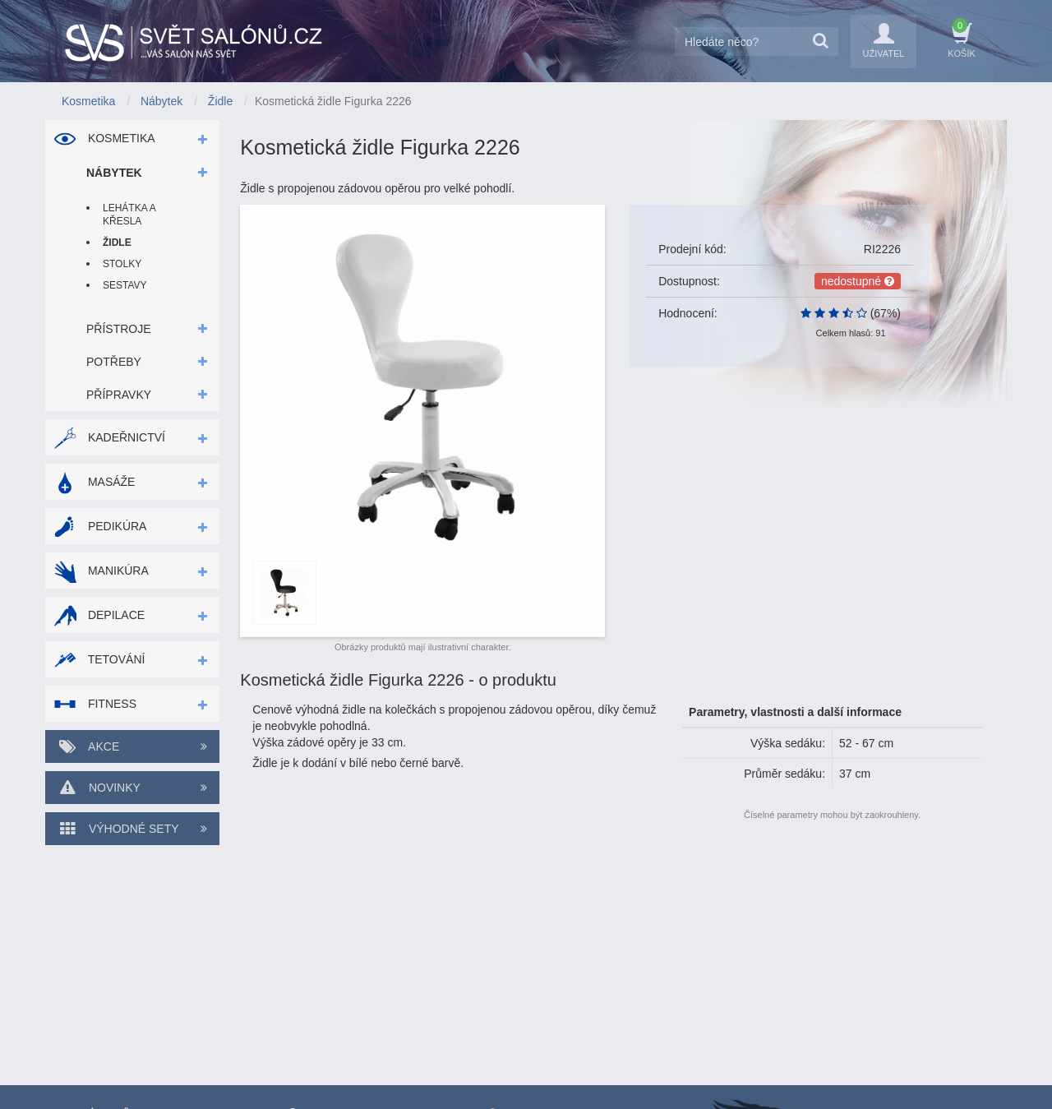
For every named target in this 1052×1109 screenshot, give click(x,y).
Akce (132, 746)
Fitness (94, 703)
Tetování (99, 659)
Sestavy (125, 285)
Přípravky (118, 394)
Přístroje (118, 328)
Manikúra (101, 570)
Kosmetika (104, 138)
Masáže (94, 481)
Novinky (132, 787)
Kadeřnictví (109, 437)
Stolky (122, 264)
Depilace (99, 614)
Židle (117, 242)
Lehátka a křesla (129, 214)
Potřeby (113, 361)
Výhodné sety (132, 828)
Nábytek (114, 172)
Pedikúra (99, 526)
